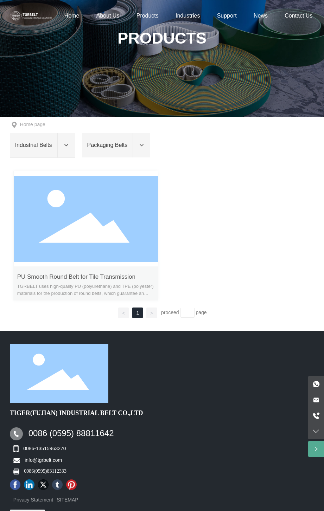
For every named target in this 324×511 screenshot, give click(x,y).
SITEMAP (67, 500)
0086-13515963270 (44, 448)
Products (162, 38)
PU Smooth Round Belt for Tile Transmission (76, 276)
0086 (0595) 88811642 (71, 433)
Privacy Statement (33, 500)
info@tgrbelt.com (43, 460)
